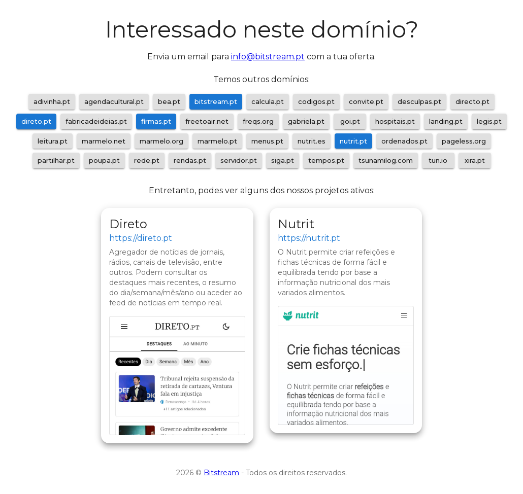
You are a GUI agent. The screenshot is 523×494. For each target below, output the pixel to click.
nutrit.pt (353, 141)
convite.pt (366, 101)
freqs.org (258, 121)
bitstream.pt (215, 101)
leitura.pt (53, 141)
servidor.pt (238, 160)
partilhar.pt (56, 160)
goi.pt (350, 121)
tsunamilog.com (385, 160)
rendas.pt (190, 160)
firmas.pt (156, 121)
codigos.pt (316, 101)
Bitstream (221, 472)
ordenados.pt (404, 141)
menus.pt (267, 141)
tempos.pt (326, 160)
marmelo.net (103, 141)
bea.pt (169, 101)
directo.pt (472, 101)
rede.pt (146, 160)
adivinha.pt (52, 101)
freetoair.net (206, 121)
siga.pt (282, 160)
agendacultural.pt (114, 101)
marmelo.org (161, 141)
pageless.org (464, 141)
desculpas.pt (419, 101)
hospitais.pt (395, 121)
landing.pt (446, 121)
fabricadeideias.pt (96, 121)
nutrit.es (311, 141)
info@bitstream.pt (268, 56)
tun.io (438, 160)
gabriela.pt (306, 121)
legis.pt (489, 121)
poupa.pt (104, 160)
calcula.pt (267, 101)
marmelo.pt (217, 141)
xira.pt (475, 160)
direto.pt (36, 121)
